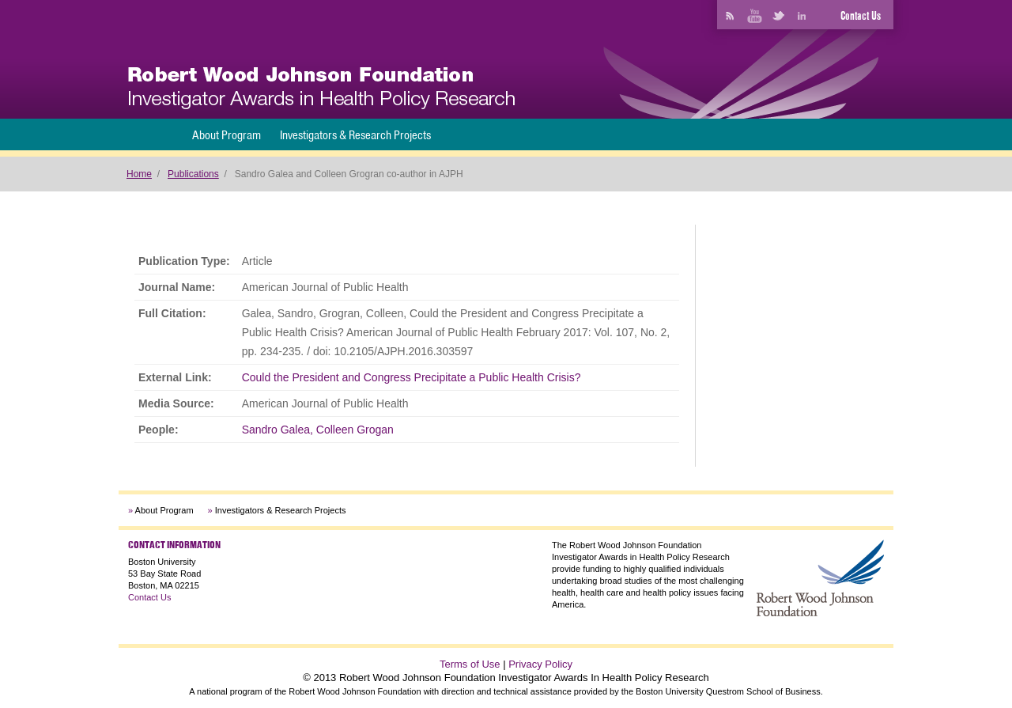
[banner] (321, 88)
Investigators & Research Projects (355, 135)
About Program (226, 135)
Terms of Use (470, 664)
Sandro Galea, (277, 429)
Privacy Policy (540, 664)
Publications (193, 174)
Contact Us (860, 16)
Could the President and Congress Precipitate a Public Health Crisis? (411, 377)
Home (139, 174)
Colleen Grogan (355, 429)
